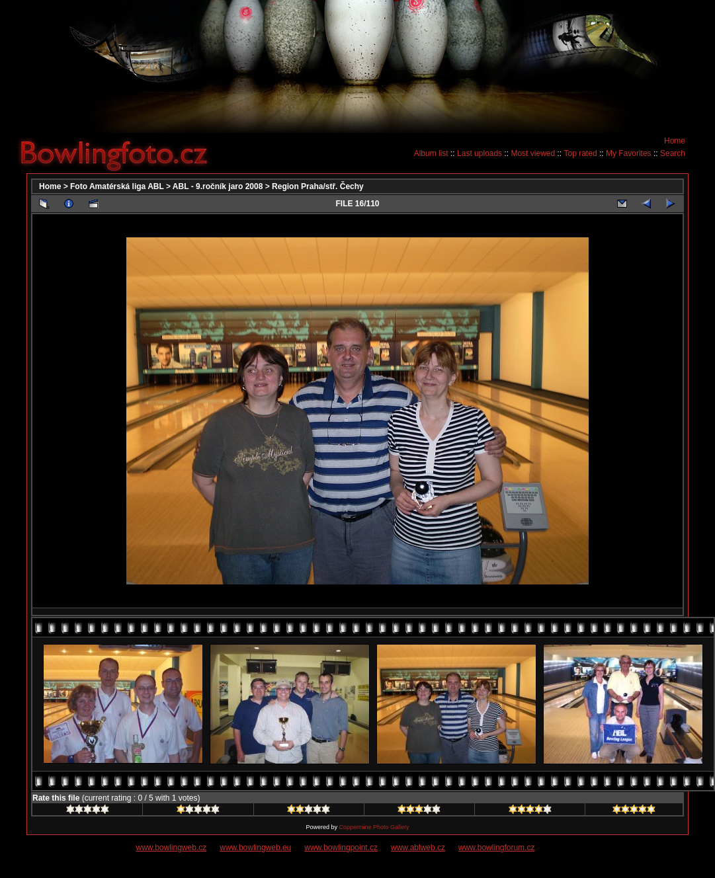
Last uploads (479, 153)
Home (674, 140)
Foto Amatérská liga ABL (117, 186)
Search (672, 153)
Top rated (580, 153)
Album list (431, 153)
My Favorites (629, 153)
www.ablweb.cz (418, 847)
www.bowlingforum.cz (496, 847)
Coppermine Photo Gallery (374, 827)
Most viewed (533, 153)
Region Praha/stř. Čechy (318, 186)
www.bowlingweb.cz (171, 847)
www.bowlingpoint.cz (341, 847)
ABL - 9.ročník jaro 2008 (218, 186)
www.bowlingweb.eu (255, 847)
